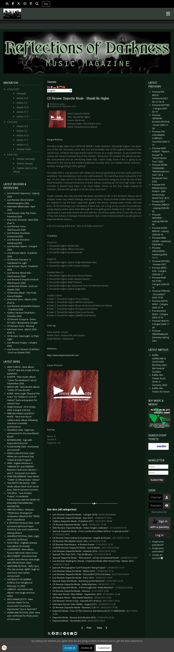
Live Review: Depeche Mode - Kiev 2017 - (82, 517)
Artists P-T (22, 112)
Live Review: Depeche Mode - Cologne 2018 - (84, 514)
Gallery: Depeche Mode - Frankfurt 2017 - (82, 521)
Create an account (157, 556)
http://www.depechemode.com (63, 355)
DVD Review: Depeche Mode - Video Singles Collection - (90, 527)
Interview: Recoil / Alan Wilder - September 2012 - (86, 594)
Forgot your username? (158, 550)
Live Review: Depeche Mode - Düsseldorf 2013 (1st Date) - (91, 574)
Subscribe (157, 480)
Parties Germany (26, 158)
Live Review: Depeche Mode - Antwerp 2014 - (84, 551)
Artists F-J (22, 102)
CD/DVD (12, 122)
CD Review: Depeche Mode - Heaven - (81, 590)
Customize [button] (104, 647)
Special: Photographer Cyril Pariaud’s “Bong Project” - (88, 567)
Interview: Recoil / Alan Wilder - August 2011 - (84, 604)
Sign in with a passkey (159, 524)
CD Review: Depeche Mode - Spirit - (79, 524)
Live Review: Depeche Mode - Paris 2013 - (82, 577)
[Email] (158, 473)
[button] (49, 633)
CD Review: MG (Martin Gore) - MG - (79, 541)
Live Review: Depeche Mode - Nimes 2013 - (83, 571)
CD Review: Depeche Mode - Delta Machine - (84, 584)
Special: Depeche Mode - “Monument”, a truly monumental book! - (95, 557)
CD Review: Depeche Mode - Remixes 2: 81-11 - (85, 607)
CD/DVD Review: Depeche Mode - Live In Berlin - (86, 547)
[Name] (158, 466)
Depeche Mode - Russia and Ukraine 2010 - (83, 617)
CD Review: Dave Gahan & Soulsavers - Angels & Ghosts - (91, 537)
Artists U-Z (22, 116)
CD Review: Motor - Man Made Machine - (82, 597)
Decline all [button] (86, 647)
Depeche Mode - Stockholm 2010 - (79, 620)
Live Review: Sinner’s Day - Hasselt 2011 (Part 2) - (86, 600)
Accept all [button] (70, 647)
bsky (46, 3)
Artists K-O (23, 107)
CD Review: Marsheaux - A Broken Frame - (83, 544)
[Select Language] (59, 90)
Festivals (21, 93)
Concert (13, 89)
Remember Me (159, 511)
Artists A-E (22, 98)
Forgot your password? (158, 543)
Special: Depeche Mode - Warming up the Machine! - (88, 580)
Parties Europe (25, 163)
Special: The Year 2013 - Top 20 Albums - (82, 554)
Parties (12, 154)
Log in (159, 535)
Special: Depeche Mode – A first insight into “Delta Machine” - (92, 587)
